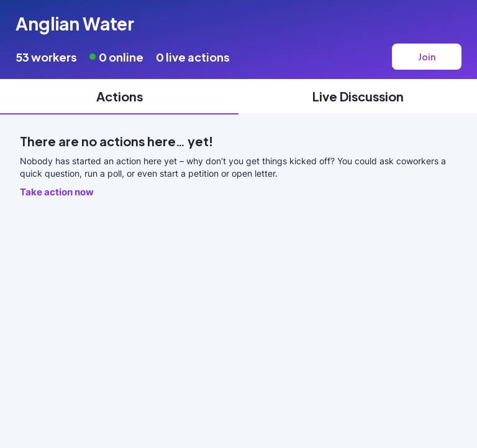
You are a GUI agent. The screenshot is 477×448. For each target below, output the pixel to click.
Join (426, 56)
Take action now (57, 192)
